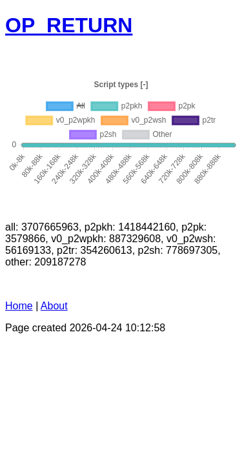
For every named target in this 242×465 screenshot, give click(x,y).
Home (19, 305)
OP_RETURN (68, 25)
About (54, 305)
